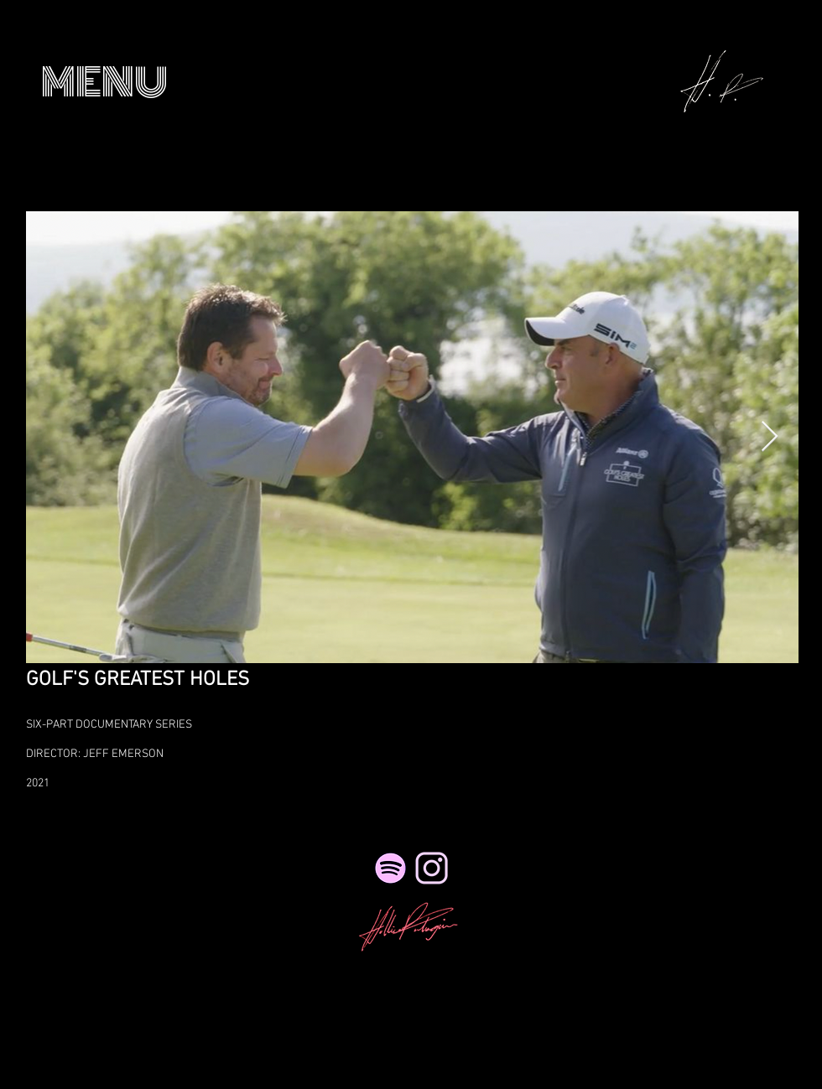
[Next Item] (769, 437)
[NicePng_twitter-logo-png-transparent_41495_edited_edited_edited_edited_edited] (431, 868)
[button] (104, 82)
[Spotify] (390, 868)
